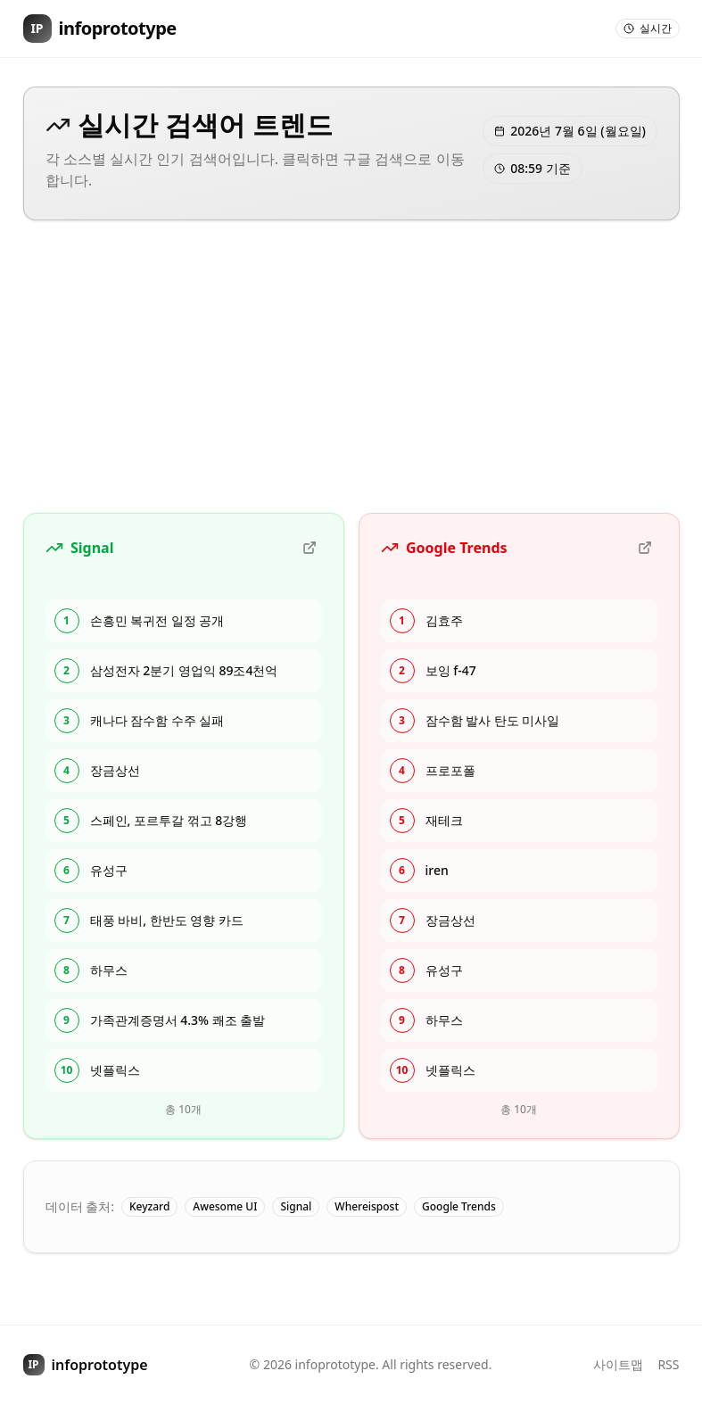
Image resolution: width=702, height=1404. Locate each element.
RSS (668, 1364)
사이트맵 (618, 1364)
